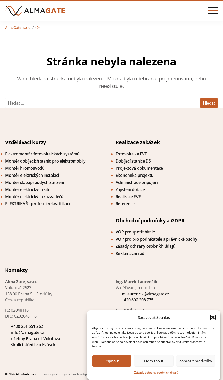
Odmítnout (153, 361)
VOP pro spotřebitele (135, 232)
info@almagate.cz (27, 332)
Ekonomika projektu (135, 175)
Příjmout (111, 361)
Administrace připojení (137, 182)
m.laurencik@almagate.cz (145, 294)
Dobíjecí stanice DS (133, 161)
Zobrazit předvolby (195, 361)
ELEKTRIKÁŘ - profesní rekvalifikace (38, 204)
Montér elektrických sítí (27, 189)
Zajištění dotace (130, 189)
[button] (212, 317)
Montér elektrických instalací (32, 175)
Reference (125, 204)
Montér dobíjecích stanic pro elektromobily (45, 161)
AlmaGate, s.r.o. (27, 374)
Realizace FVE (128, 196)
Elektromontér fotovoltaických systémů (42, 154)
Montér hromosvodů (25, 168)
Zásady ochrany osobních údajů (156, 373)
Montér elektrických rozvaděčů (34, 196)
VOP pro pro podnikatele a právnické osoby (156, 239)
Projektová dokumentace (139, 168)
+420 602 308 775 (137, 300)
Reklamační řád (130, 253)
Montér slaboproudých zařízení (34, 182)
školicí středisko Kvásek (33, 344)
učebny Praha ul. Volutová (35, 338)
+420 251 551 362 (27, 326)
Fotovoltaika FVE (131, 154)
